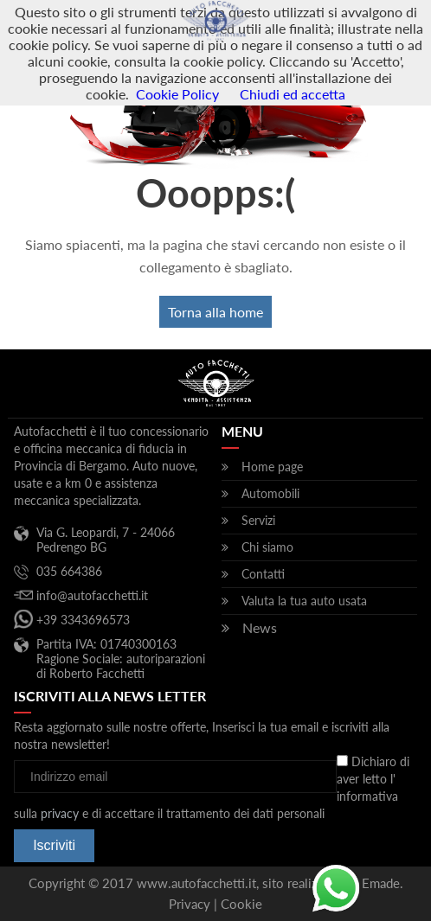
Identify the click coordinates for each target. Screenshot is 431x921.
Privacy (189, 903)
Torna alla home (215, 312)
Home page (272, 466)
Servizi (258, 520)
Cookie (241, 903)
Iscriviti (54, 845)
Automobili (270, 493)
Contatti (263, 573)
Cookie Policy (177, 94)
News (259, 627)
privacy (60, 813)
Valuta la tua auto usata (304, 600)
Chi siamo (267, 547)
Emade (381, 883)
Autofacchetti (216, 21)
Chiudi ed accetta (292, 94)
